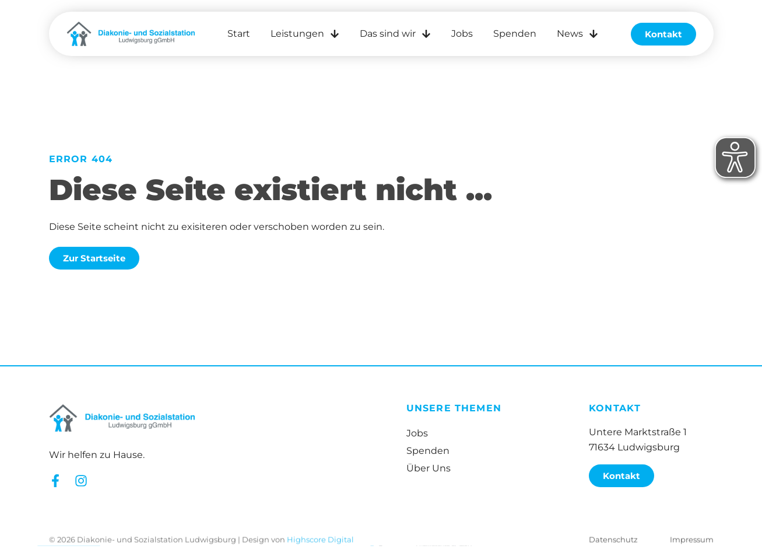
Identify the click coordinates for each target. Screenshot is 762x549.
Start (238, 33)
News (577, 33)
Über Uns (428, 468)
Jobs (462, 33)
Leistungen (305, 33)
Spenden (514, 33)
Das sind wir (395, 33)
